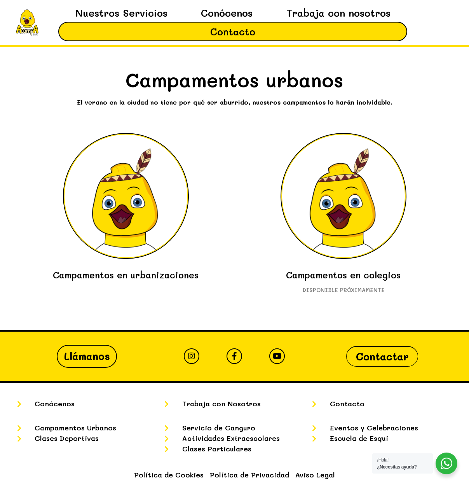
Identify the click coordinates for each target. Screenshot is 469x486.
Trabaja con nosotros (338, 13)
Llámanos (87, 356)
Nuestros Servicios (121, 13)
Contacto (232, 31)
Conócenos (227, 13)
